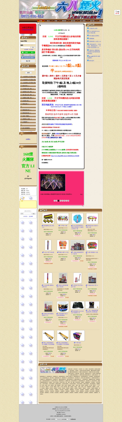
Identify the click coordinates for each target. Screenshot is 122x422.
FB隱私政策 (73, 419)
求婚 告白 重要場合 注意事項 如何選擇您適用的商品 (93, 52)
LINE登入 (25, 216)
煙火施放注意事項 (94, 35)
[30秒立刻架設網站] (28, 29)
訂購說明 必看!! (93, 28)
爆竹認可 (91, 60)
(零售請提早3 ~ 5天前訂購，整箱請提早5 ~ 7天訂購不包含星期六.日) (94, 46)
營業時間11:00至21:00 (95, 41)
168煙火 (28, 139)
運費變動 (91, 38)
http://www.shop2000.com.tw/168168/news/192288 (65, 156)
